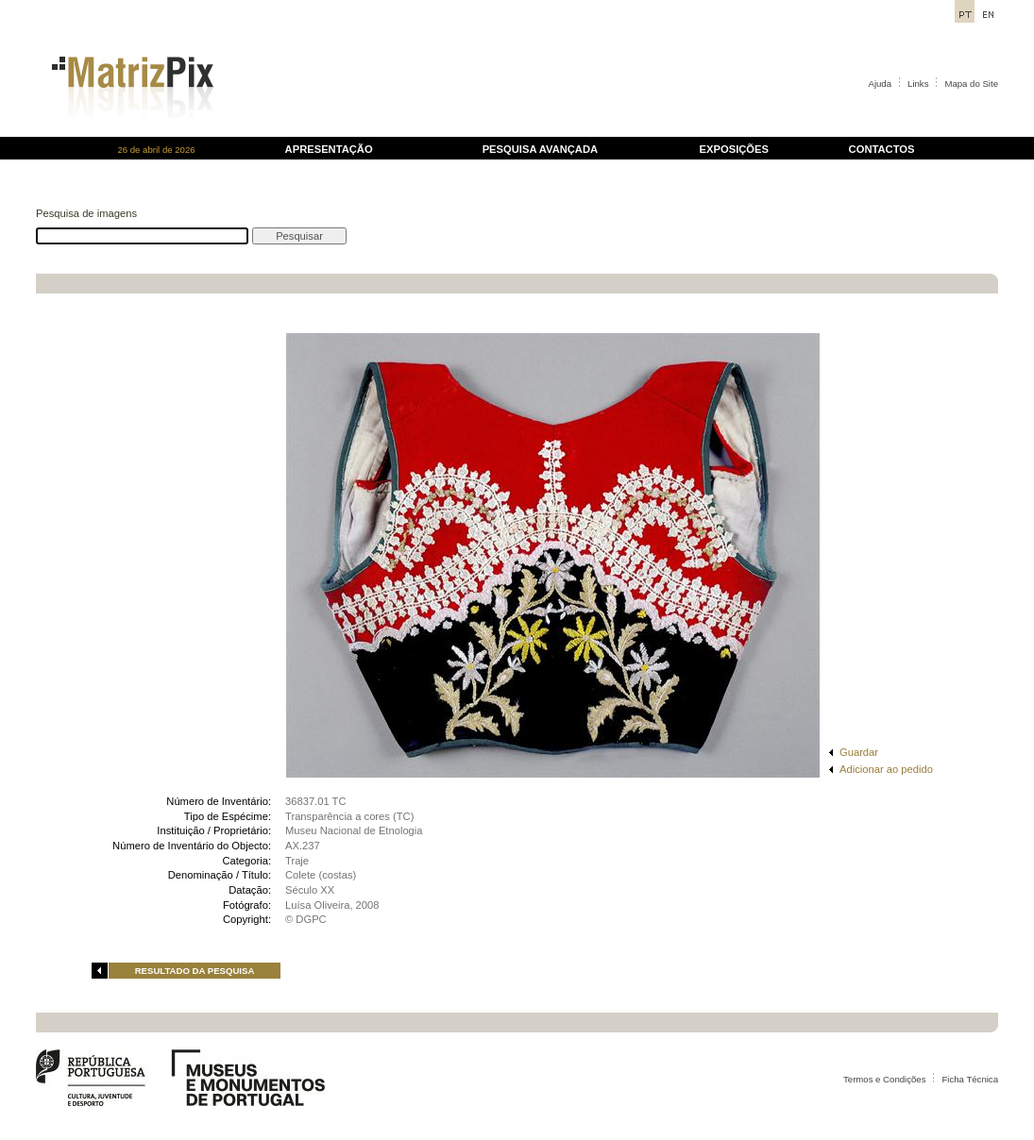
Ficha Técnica (969, 1079)
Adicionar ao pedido (886, 769)
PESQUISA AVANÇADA (540, 149)
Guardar (858, 752)
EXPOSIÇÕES (734, 149)
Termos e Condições (884, 1079)
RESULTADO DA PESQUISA (195, 970)
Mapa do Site (971, 83)
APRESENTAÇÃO (329, 149)
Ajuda (880, 83)
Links (917, 83)
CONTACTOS (882, 149)
